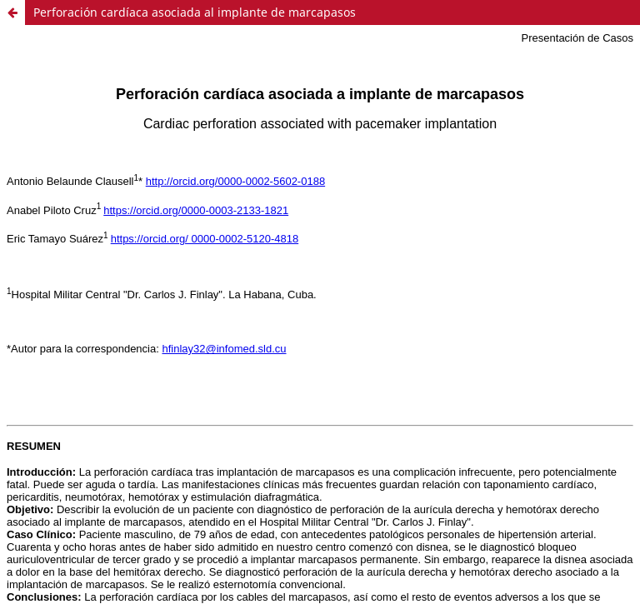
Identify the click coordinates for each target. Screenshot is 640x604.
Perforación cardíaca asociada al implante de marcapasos (194, 12)
